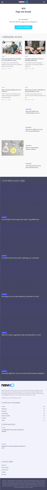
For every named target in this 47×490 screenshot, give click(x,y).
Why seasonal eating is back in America (11, 90)
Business (29, 109)
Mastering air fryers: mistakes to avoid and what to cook (35, 90)
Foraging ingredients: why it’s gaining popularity (34, 59)
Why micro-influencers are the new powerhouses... (34, 130)
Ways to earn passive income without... (32, 148)
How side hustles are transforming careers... (33, 112)
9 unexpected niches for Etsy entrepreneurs (33, 166)
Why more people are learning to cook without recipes (11, 59)
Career (4, 294)
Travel (4, 217)
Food (3, 56)
